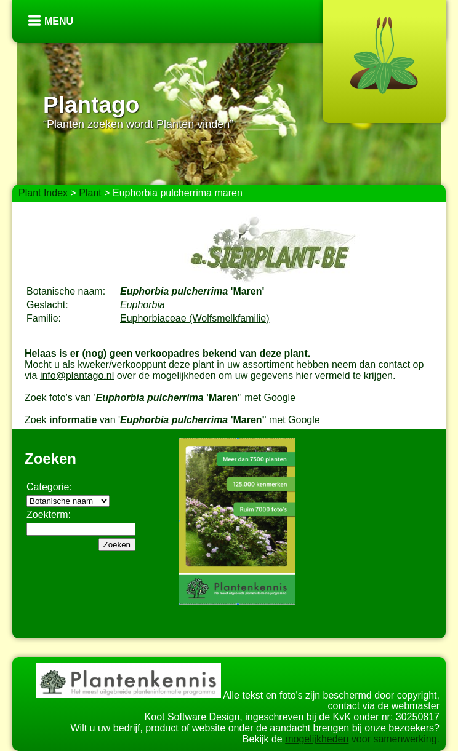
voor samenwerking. (394, 739)
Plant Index (43, 193)
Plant (90, 193)
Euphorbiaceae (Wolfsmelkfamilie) (194, 318)
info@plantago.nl (77, 375)
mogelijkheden (316, 739)
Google (279, 397)
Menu (58, 21)
